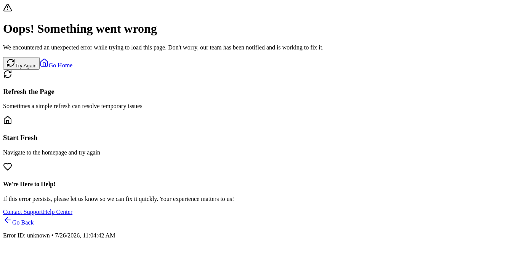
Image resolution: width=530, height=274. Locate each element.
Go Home (56, 65)
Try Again (21, 63)
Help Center (57, 212)
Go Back (18, 222)
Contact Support (23, 212)
